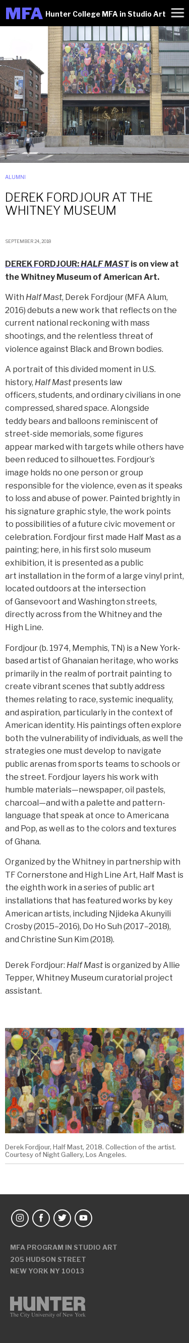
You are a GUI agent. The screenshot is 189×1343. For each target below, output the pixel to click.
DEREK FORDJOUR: (67, 264)
